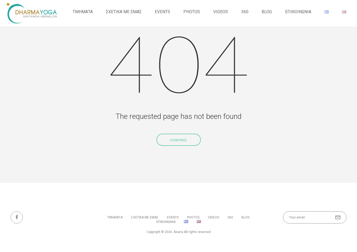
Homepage (178, 140)
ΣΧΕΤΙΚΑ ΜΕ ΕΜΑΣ (124, 12)
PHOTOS (191, 12)
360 (244, 12)
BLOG (267, 12)
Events (162, 12)
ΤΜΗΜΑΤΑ (83, 12)
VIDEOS (220, 12)
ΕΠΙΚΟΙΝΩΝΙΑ (298, 12)
